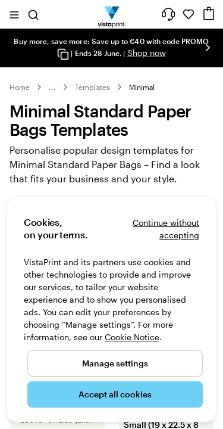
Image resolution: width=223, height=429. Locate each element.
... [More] (52, 87)
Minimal (142, 87)
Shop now (146, 53)
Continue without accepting (166, 228)
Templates (92, 87)
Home (20, 87)
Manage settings (115, 363)
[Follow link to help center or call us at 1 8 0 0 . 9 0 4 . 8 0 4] (168, 14)
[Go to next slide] (207, 48)
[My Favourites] (188, 14)
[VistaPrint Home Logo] (111, 14)
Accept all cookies (115, 394)
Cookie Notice (132, 337)
